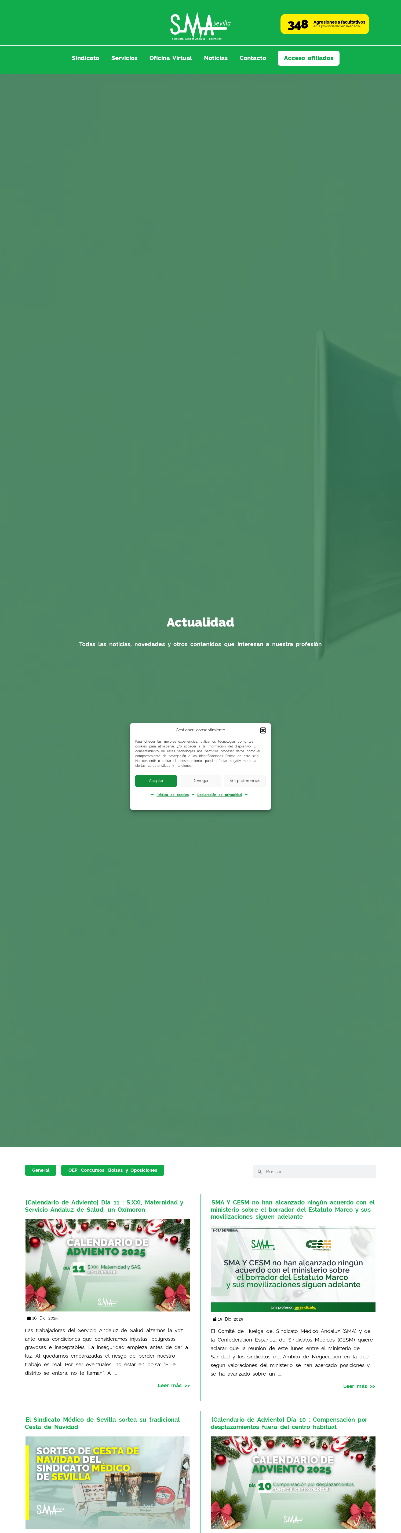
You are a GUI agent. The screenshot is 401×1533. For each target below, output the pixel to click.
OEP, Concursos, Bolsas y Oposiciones (112, 1170)
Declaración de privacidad (219, 795)
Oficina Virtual (171, 57)
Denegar (200, 780)
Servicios (124, 57)
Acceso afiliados (309, 57)
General (40, 1170)
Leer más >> (174, 1385)
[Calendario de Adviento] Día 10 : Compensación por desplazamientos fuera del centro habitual (289, 1423)
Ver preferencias (245, 780)
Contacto (253, 57)
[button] (263, 730)
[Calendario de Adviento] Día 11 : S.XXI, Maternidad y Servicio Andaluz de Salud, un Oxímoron (104, 1206)
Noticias (216, 57)
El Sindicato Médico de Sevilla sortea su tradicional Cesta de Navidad (102, 1423)
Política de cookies (172, 795)
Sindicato (85, 57)
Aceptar (156, 780)
